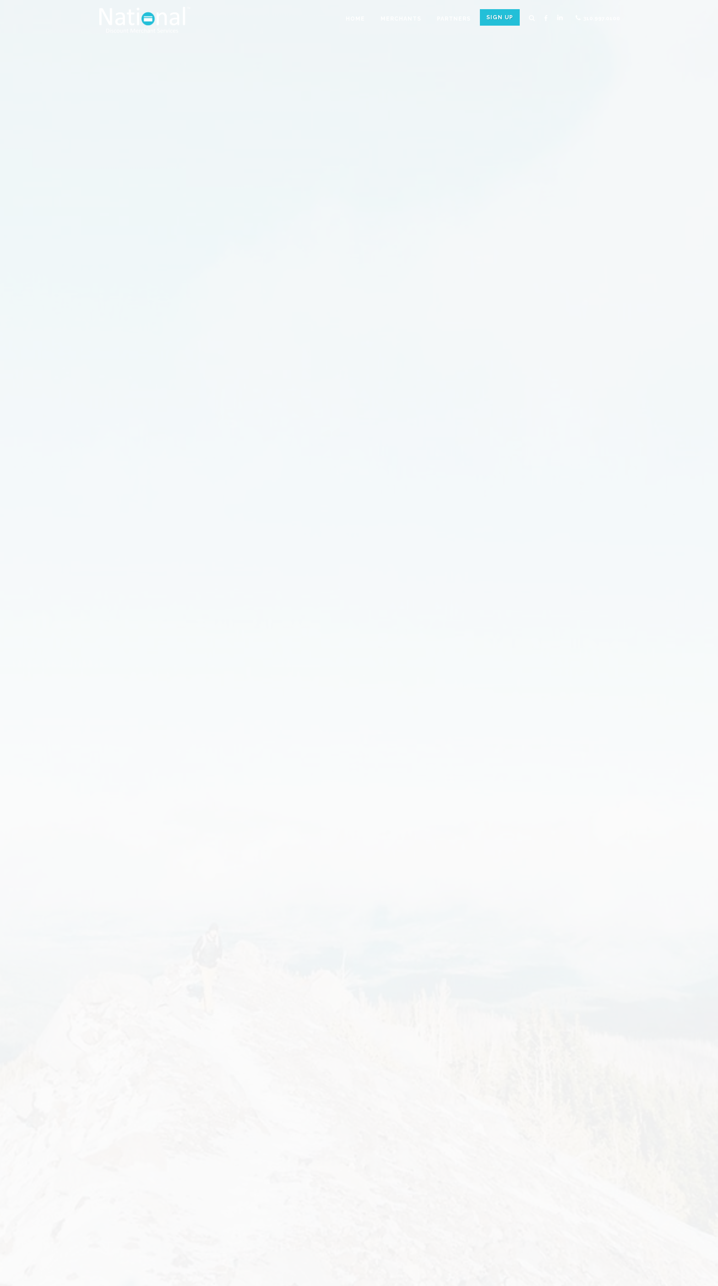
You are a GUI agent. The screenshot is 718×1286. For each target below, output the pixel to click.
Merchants (401, 19)
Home (355, 19)
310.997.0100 (598, 18)
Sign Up (499, 17)
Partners (454, 19)
